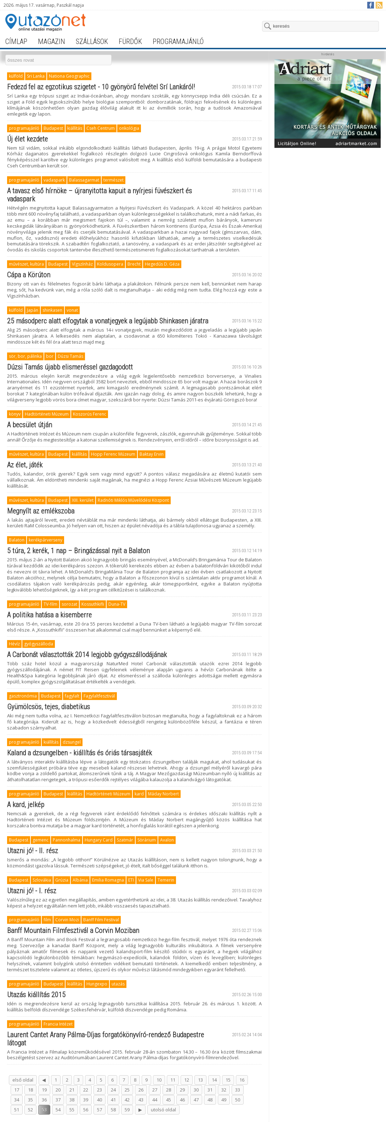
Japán (32, 310)
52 (30, 1109)
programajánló (178, 41)
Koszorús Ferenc (89, 414)
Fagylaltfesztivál (99, 696)
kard (139, 794)
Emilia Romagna (108, 880)
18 (30, 1090)
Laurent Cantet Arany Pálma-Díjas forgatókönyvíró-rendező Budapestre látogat (105, 1039)
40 (99, 1099)
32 (223, 1090)
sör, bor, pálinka (25, 356)
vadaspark (54, 180)
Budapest (53, 128)
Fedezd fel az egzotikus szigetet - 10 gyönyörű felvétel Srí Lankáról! (101, 87)
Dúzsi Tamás (70, 356)
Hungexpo (96, 984)
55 (71, 1109)
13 (200, 1080)
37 (58, 1099)
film (47, 920)
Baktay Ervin (152, 454)
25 (127, 1090)
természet (113, 180)
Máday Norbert (163, 794)
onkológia (129, 128)
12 (186, 1080)
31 (210, 1090)
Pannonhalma (66, 840)
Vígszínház (82, 264)
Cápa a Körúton (28, 275)
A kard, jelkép (25, 804)
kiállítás (74, 128)
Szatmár (125, 840)
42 (127, 1099)
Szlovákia (42, 880)
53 (44, 1109)
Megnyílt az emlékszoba (40, 511)
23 (99, 1090)
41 (113, 1099)
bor (49, 356)
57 (99, 1109)
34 (16, 1099)
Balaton (16, 540)
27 (154, 1090)
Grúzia (61, 880)
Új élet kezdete (27, 139)
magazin (51, 41)
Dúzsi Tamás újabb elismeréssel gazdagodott (70, 367)
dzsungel (72, 742)
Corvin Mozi (67, 920)
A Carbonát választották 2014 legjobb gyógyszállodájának (87, 654)
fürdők (130, 41)
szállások (92, 41)
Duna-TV (116, 604)
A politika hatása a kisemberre (49, 615)
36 (44, 1099)
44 (154, 1099)
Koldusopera (110, 264)
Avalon (167, 840)
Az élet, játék (24, 465)
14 (214, 1080)
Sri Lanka (36, 76)
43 (140, 1099)
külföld (16, 76)
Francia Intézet (58, 1024)
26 (140, 1090)
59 (127, 1109)
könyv (15, 414)
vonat (72, 310)
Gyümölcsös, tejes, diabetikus (48, 706)
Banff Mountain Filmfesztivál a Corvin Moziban (73, 930)
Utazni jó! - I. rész (31, 891)
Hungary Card (99, 840)
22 (85, 1090)
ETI (131, 880)
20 (58, 1090)
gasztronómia (23, 696)
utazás (118, 984)
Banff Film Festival (101, 920)
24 (113, 1090)
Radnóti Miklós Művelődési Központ (133, 500)
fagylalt (72, 696)
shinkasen (52, 310)
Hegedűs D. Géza (162, 264)
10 (159, 1080)
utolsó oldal (163, 1109)
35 (30, 1099)
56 (85, 1109)
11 (172, 1080)
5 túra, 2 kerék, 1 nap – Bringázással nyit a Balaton (78, 550)
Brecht (134, 264)
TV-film (50, 604)
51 (16, 1109)
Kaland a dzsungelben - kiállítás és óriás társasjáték (79, 753)
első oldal (22, 1080)
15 (228, 1080)
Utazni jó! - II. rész (32, 850)
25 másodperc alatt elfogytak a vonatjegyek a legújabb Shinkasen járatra (107, 321)
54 (58, 1109)
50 (237, 1099)
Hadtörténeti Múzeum (47, 414)
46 (182, 1099)
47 (196, 1099)
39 (85, 1099)
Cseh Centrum (100, 128)
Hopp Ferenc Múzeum (113, 454)
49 (223, 1099)
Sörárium (146, 840)
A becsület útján (29, 425)
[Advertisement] (327, 195)
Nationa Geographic (69, 76)
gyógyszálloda (38, 644)
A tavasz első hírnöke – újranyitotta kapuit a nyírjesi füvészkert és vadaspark (99, 195)
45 (168, 1099)
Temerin (166, 880)
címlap (16, 41)
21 (71, 1090)
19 (44, 1090)
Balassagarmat (84, 180)
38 (71, 1099)
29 (182, 1090)
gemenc (41, 840)
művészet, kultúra (26, 264)
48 (210, 1099)
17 (16, 1090)
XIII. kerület (82, 500)
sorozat (69, 604)
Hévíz (14, 644)
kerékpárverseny (45, 540)
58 (113, 1109)
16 (241, 1080)
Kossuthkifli (92, 604)
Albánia (80, 880)
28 (168, 1090)
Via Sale (145, 880)
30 (196, 1090)
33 (237, 1090)
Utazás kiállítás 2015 (36, 994)
